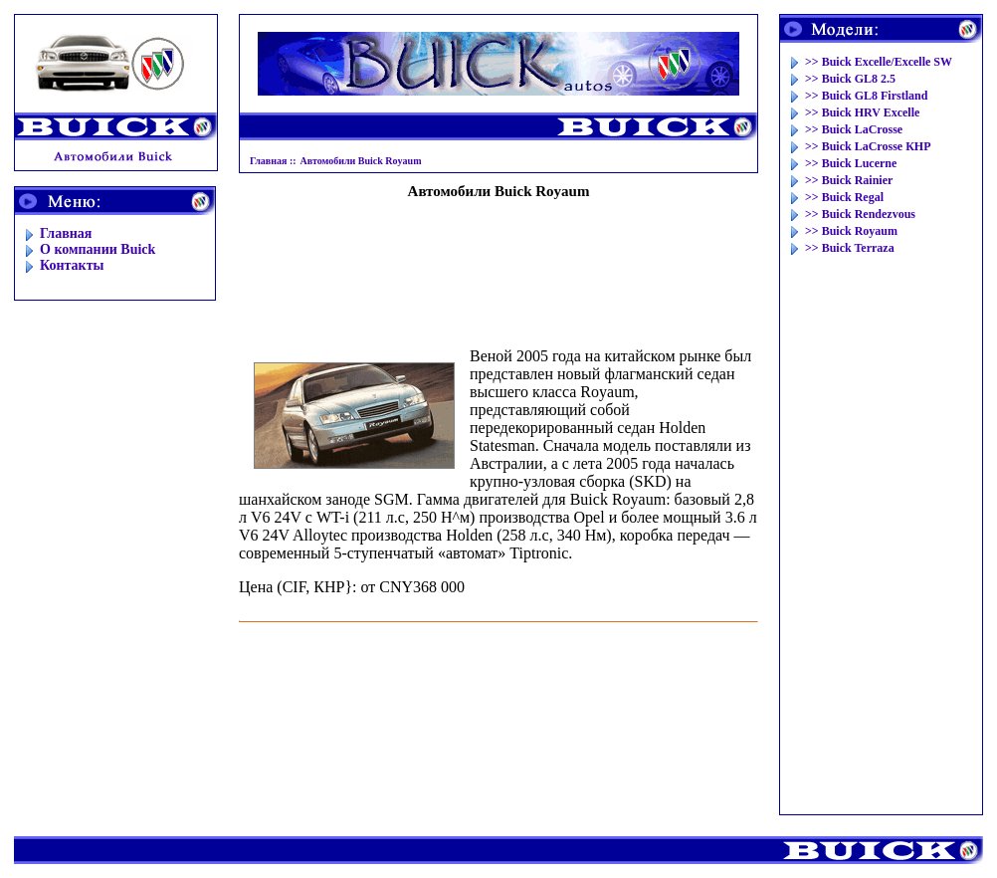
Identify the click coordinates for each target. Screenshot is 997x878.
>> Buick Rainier (849, 180)
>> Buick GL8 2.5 (850, 79)
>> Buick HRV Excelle (862, 112)
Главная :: (273, 160)
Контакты (71, 265)
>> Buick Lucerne (851, 163)
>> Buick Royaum (851, 231)
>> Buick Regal (844, 197)
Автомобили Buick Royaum (361, 160)
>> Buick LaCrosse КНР (868, 146)
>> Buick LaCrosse (853, 129)
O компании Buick (97, 249)
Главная (66, 233)
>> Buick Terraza (850, 248)
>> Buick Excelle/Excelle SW (878, 62)
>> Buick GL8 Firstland (866, 96)
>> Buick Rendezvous (860, 214)
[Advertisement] (498, 265)
